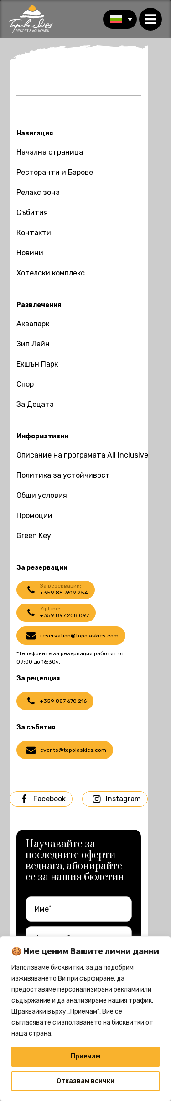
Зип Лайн (33, 344)
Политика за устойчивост (63, 475)
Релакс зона (38, 192)
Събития (32, 212)
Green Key (33, 535)
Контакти (33, 232)
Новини (29, 252)
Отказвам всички (85, 1081)
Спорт (27, 384)
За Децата (35, 404)
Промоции (34, 515)
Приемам (85, 1056)
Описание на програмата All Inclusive (82, 455)
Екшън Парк (37, 364)
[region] (85, 1018)
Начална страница (49, 152)
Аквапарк (32, 323)
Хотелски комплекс (50, 273)
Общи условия (41, 495)
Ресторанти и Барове (54, 172)
